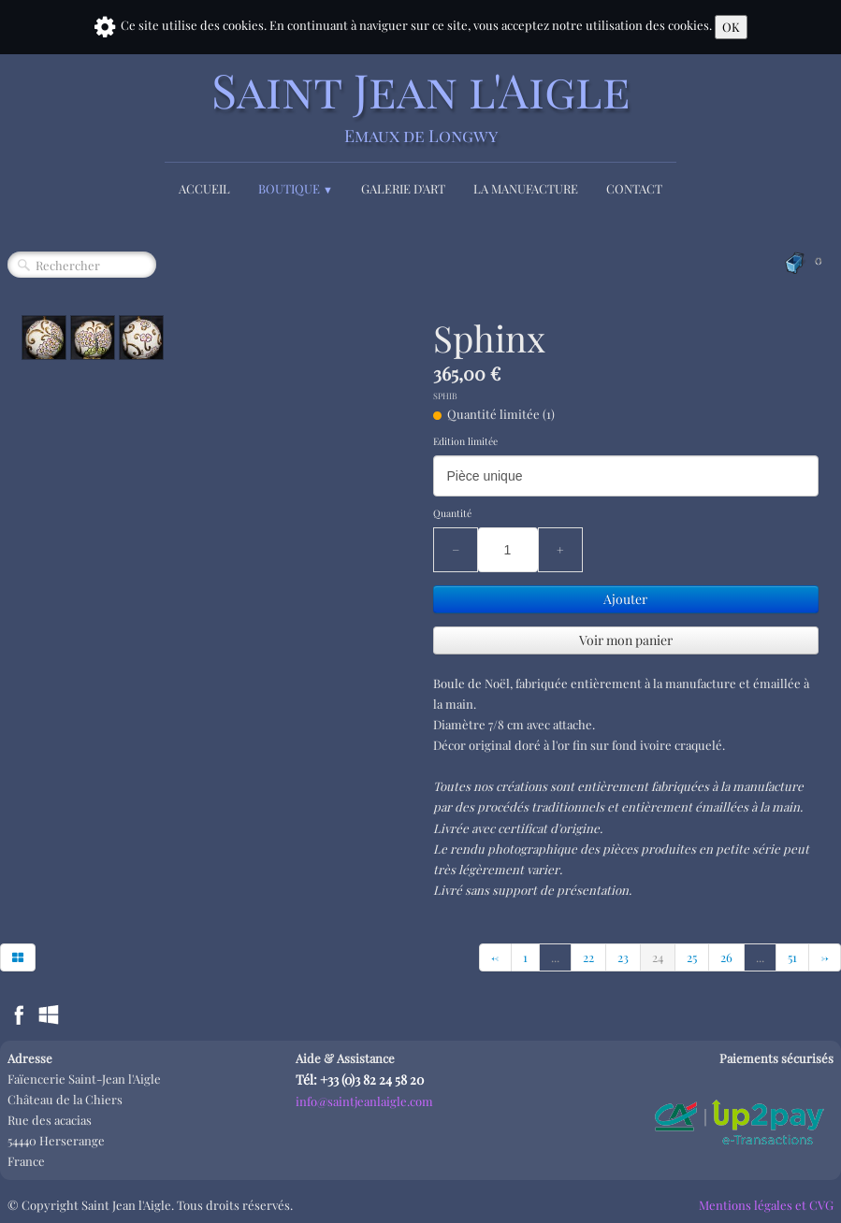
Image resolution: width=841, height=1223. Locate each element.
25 (692, 957)
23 (623, 957)
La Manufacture (525, 188)
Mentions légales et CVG (766, 1205)
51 (792, 957)
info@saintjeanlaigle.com (364, 1101)
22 (588, 957)
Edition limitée (465, 441)
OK (731, 27)
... (555, 957)
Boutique (295, 188)
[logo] (421, 105)
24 (657, 957)
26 (726, 957)
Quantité (452, 513)
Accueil (204, 188)
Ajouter (625, 599)
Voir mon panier (626, 640)
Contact (634, 188)
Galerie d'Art (403, 188)
